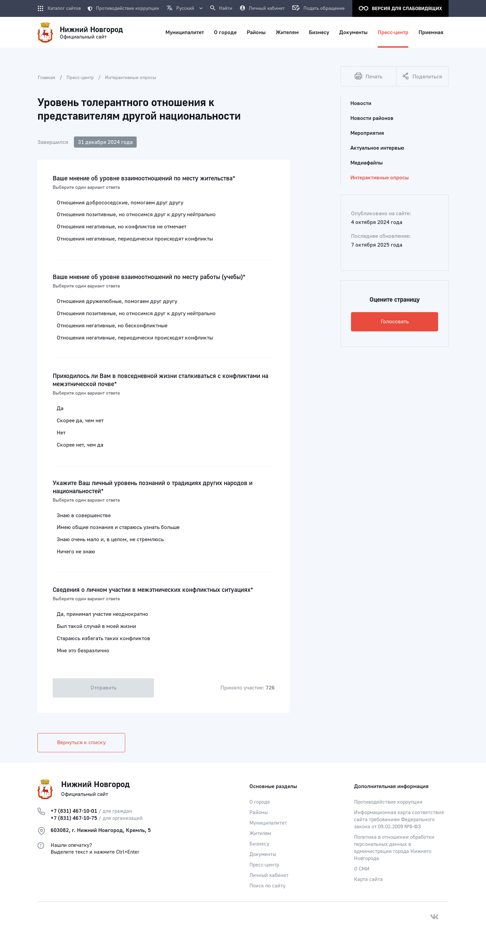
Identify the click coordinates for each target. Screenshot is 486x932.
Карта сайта (368, 879)
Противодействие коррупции (123, 8)
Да (60, 408)
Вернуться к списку (81, 742)
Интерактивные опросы (130, 78)
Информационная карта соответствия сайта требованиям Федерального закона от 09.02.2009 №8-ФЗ (399, 819)
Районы (258, 812)
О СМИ (362, 869)
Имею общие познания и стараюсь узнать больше (118, 527)
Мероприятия (367, 133)
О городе (259, 802)
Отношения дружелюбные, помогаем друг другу (117, 301)
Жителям (260, 833)
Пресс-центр (80, 78)
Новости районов (372, 118)
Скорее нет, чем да (80, 445)
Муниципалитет (268, 823)
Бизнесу (259, 844)
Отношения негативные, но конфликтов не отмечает (121, 226)
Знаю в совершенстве (84, 515)
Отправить (103, 687)
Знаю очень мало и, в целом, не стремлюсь (110, 539)
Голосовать (395, 321)
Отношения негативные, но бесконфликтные (112, 325)
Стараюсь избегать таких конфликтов (103, 638)
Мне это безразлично (83, 650)
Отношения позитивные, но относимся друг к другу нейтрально (136, 214)
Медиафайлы (366, 162)
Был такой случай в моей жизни (96, 626)
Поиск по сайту (267, 886)
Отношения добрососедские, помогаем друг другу (120, 202)
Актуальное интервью (377, 148)
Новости (360, 103)
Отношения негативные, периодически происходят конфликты (135, 238)
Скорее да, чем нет (80, 420)
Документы (262, 854)
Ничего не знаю (76, 551)
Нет (61, 432)
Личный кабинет (269, 875)
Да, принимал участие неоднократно (102, 614)
